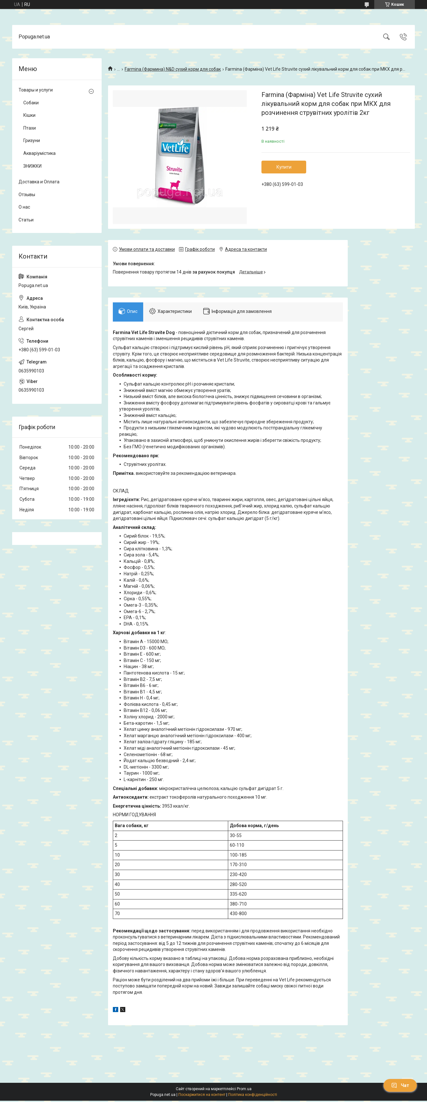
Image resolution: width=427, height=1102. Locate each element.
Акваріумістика (39, 153)
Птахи (29, 128)
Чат (400, 1085)
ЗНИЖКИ (32, 166)
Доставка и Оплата (39, 181)
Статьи (26, 219)
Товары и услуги (36, 89)
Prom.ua (244, 1090)
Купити (283, 167)
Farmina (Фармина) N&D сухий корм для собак (173, 69)
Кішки (29, 115)
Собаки (31, 102)
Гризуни (31, 140)
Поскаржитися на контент (201, 1096)
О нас (24, 207)
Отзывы (27, 194)
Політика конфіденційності (252, 1096)
